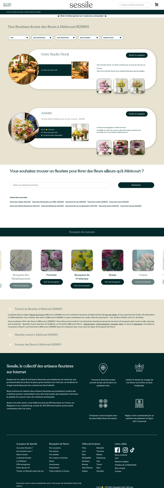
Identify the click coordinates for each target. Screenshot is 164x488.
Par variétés (54, 454)
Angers (85, 471)
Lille (98, 461)
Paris (84, 448)
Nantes (99, 454)
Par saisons (54, 451)
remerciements (103, 324)
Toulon (99, 464)
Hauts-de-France (37, 315)
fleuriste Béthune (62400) (52, 206)
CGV (116, 458)
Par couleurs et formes (58, 458)
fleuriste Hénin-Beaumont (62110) (25, 206)
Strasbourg (100, 458)
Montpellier (86, 458)
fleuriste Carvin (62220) (131, 206)
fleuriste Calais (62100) (20, 202)
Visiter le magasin (137, 55)
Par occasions (55, 448)
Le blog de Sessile (23, 458)
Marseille (100, 448)
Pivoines (82, 275)
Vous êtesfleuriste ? (7, 5)
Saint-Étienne (87, 468)
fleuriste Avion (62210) (109, 206)
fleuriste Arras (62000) (75, 202)
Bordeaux (86, 461)
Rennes (85, 464)
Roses (143, 275)
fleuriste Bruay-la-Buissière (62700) (81, 206)
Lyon (84, 451)
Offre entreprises (23, 464)
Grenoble (100, 471)
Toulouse (100, 451)
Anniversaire (89, 324)
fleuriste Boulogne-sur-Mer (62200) (48, 202)
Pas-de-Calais (111, 315)
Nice (84, 454)
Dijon (98, 468)
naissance (138, 324)
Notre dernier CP (23, 468)
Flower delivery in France (59, 471)
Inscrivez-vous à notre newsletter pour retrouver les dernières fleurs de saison (48, 484)
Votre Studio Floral (55, 54)
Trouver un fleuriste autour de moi (30, 471)
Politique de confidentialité (125, 465)
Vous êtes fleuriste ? (24, 448)
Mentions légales (122, 462)
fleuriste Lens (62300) (119, 202)
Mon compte (120, 468)
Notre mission (22, 454)
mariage (114, 324)
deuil (121, 324)
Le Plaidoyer (21, 461)
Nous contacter (121, 455)
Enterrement (54, 468)
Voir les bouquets (21, 286)
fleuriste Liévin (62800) (97, 202)
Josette (46, 113)
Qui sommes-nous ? (24, 451)
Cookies (118, 471)
